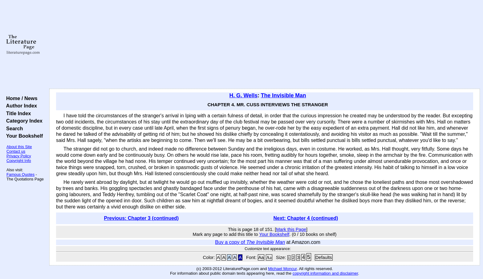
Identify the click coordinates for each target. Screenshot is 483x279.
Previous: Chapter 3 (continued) (141, 218)
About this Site (19, 146)
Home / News (20, 98)
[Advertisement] (264, 45)
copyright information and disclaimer (325, 273)
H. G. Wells (243, 95)
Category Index (23, 120)
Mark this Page (291, 229)
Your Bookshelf (23, 136)
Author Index (20, 105)
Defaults (323, 257)
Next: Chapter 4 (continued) (306, 218)
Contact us (15, 151)
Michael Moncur (282, 268)
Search (13, 128)
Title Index (17, 113)
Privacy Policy (18, 156)
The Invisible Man (283, 95)
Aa (261, 257)
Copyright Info (18, 160)
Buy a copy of (250, 242)
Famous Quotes (20, 174)
